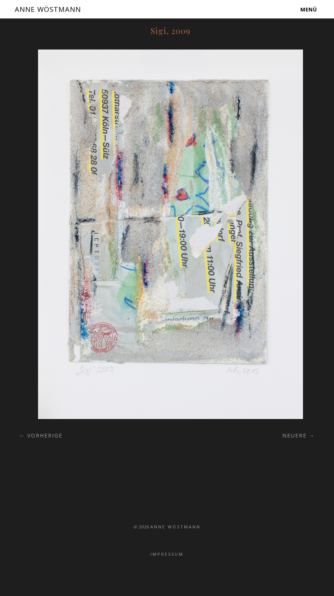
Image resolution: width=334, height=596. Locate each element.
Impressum (167, 554)
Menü (308, 9)
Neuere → (298, 435)
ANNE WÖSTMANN (51, 9)
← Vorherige (40, 435)
